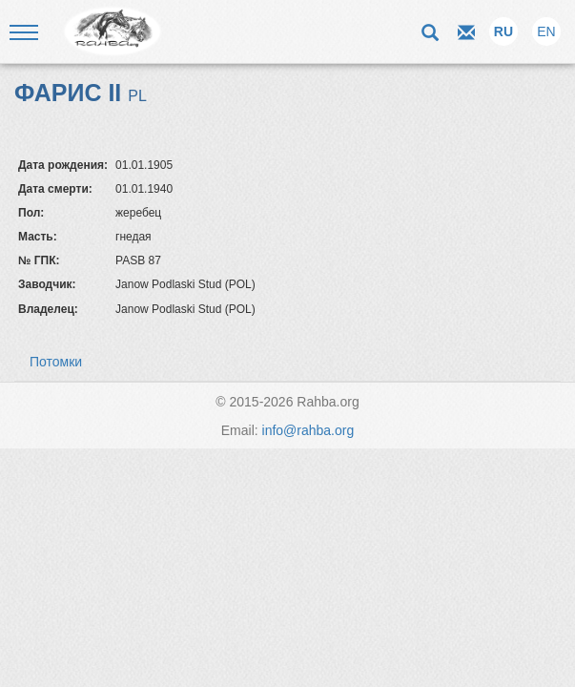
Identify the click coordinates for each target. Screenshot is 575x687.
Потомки (56, 361)
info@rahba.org (308, 430)
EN (546, 31)
